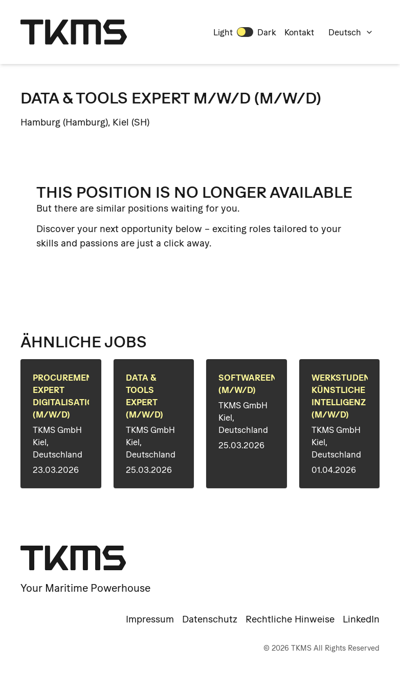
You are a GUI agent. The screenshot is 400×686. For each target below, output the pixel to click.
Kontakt (299, 32)
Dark (266, 32)
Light (223, 32)
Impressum (150, 619)
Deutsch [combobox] (350, 32)
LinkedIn (361, 619)
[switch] (245, 31)
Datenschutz (209, 619)
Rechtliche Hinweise (290, 619)
